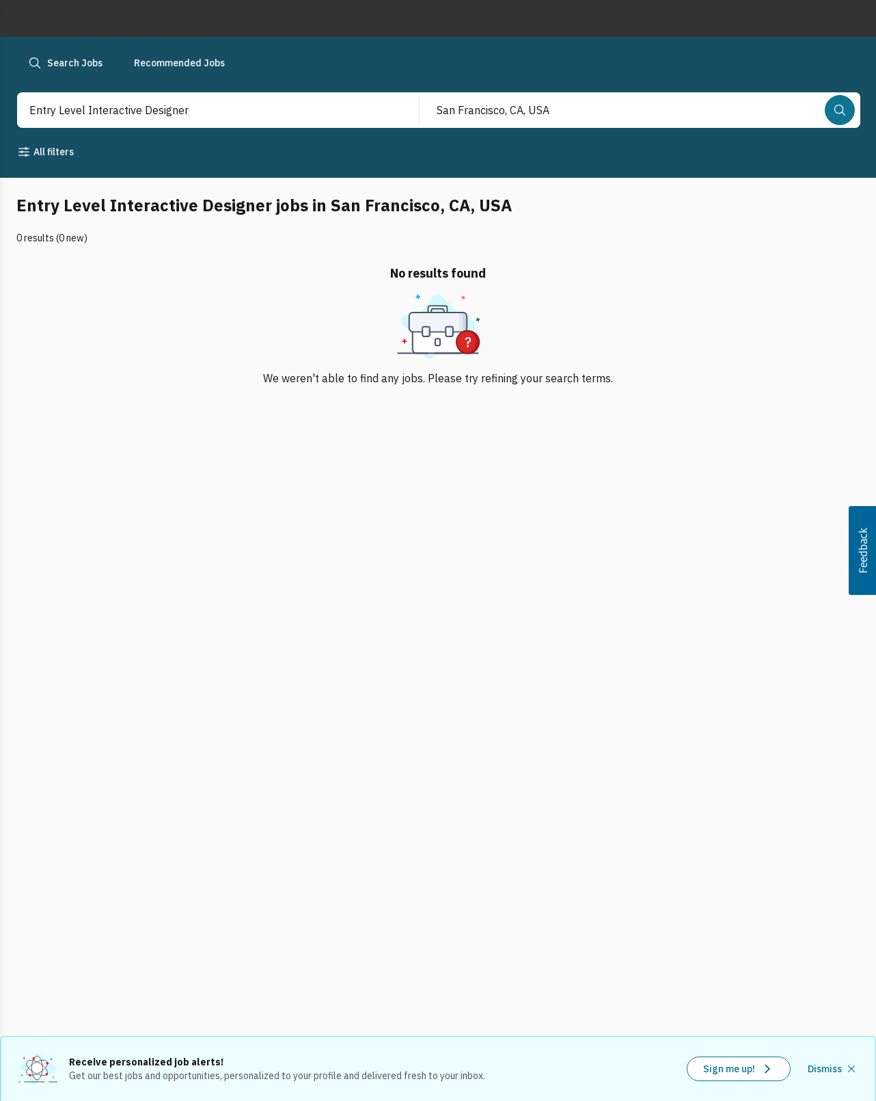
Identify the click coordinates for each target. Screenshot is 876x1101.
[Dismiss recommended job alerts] (833, 1068)
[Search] (840, 110)
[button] (862, 550)
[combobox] (203, 110)
